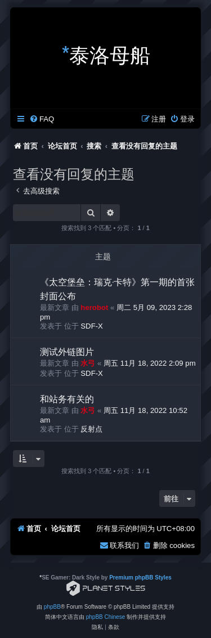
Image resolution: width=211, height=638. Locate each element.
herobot (94, 307)
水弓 (87, 363)
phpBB (52, 607)
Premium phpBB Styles (140, 577)
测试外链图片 (67, 351)
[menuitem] (41, 119)
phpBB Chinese (105, 617)
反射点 (91, 429)
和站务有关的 (67, 398)
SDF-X (91, 326)
